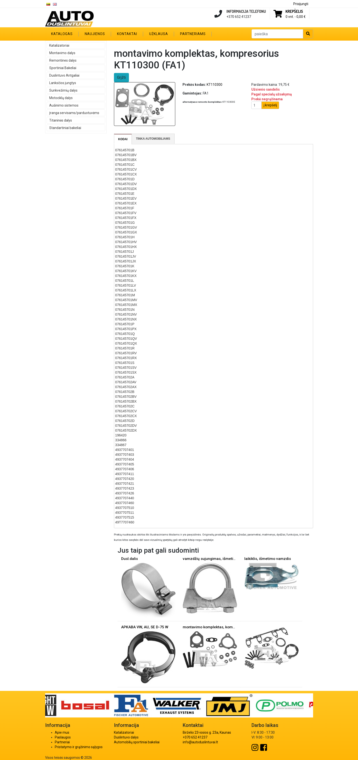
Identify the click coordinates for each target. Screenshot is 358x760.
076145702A (124, 377)
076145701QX (126, 343)
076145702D (124, 421)
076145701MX (126, 305)
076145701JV (125, 256)
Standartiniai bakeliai (65, 128)
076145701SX (126, 372)
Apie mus (62, 732)
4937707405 (124, 464)
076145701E (124, 193)
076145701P (124, 324)
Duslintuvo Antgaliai (64, 75)
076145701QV (126, 338)
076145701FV (125, 213)
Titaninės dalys (60, 120)
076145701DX (126, 189)
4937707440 (124, 498)
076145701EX (126, 203)
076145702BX (126, 401)
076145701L (124, 280)
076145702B (124, 392)
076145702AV (125, 382)
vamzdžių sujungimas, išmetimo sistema (218, 559)
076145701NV (126, 314)
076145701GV (126, 227)
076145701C (124, 164)
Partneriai (62, 742)
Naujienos (95, 34)
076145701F (124, 208)
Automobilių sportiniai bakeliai (137, 742)
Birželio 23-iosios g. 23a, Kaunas (207, 732)
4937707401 (124, 450)
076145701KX (126, 276)
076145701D (124, 179)
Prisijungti (300, 4)
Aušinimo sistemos (63, 105)
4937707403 (124, 454)
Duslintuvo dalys (126, 737)
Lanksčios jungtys (62, 83)
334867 (120, 445)
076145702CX (126, 416)
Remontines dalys (63, 60)
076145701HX (126, 247)
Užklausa (158, 34)
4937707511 (124, 512)
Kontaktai (127, 34)
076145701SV (126, 367)
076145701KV (126, 271)
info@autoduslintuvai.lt (200, 742)
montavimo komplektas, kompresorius (216, 627)
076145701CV (126, 169)
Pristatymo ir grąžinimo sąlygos (79, 747)
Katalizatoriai (59, 45)
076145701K (124, 266)
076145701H (124, 237)
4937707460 (124, 503)
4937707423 (124, 488)
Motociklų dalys (61, 98)
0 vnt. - (296, 17)
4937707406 (124, 469)
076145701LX (125, 290)
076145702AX (126, 387)
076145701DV (126, 184)
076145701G (125, 222)
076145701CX (126, 174)
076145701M (125, 295)
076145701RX (126, 358)
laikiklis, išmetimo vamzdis (267, 559)
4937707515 (124, 517)
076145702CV (126, 411)
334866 (120, 440)
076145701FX (125, 218)
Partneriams (193, 34)
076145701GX (126, 232)
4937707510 (124, 508)
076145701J (124, 251)
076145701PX (126, 329)
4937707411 (124, 474)
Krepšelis (294, 11)
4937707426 (124, 493)
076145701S (124, 363)
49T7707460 (124, 522)
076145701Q (125, 334)
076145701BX (126, 160)
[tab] (123, 139)
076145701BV (126, 155)
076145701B (124, 150)
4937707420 (124, 479)
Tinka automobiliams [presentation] (153, 138)
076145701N (124, 309)
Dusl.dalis (129, 559)
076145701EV (126, 198)
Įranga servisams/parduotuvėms (74, 113)
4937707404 (124, 459)
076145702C (124, 406)
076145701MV (126, 300)
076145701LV (125, 285)
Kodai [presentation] (123, 139)
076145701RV (126, 353)
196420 (120, 435)
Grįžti (121, 77)
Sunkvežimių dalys (63, 90)
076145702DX (126, 430)
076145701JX (125, 261)
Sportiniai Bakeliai (62, 68)
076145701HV (126, 242)
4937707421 (124, 483)
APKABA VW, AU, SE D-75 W (144, 627)
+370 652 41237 (195, 737)
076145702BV (126, 396)
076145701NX (126, 319)
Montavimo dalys (62, 53)
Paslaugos (63, 737)
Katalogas (62, 34)
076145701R (124, 348)
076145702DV (126, 425)
